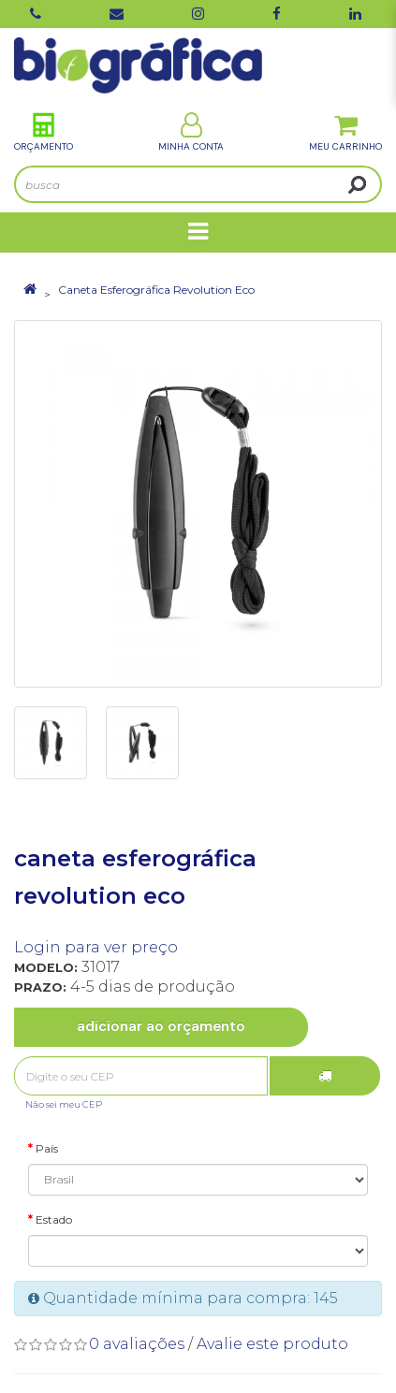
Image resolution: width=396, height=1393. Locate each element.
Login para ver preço (96, 947)
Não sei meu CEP (63, 1104)
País (47, 1148)
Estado (54, 1219)
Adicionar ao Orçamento (161, 1026)
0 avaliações (136, 1344)
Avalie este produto (272, 1344)
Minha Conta (191, 132)
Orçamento (43, 132)
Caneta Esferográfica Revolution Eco (156, 290)
